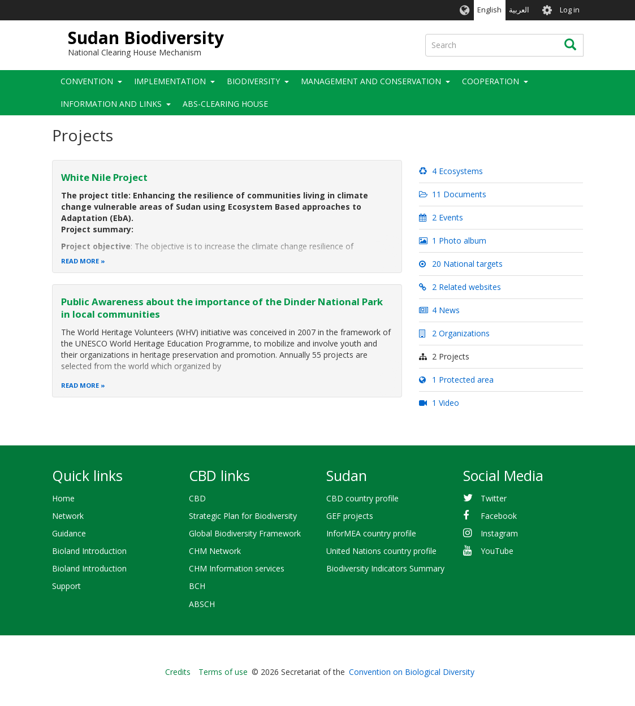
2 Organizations (454, 333)
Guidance (69, 533)
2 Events (441, 217)
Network (68, 515)
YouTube (497, 550)
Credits (178, 671)
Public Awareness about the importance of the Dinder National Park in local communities (222, 307)
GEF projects (349, 515)
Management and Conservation (371, 81)
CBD (197, 498)
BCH (197, 586)
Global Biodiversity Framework (245, 533)
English (489, 10)
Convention (87, 81)
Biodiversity (253, 81)
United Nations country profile (381, 550)
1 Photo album (452, 240)
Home (63, 498)
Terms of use (223, 671)
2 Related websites (459, 286)
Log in (570, 10)
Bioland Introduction (89, 550)
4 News (439, 310)
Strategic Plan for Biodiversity (243, 515)
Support (66, 586)
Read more (80, 261)
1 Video (439, 402)
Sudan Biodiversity (146, 37)
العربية (519, 10)
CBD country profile (362, 498)
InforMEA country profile (371, 533)
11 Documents (452, 194)
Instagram (499, 533)
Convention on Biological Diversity (411, 671)
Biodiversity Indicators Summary (385, 568)
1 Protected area (456, 379)
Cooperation (490, 81)
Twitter (494, 498)
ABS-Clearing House (225, 103)
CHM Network (215, 550)
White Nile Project (104, 177)
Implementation (170, 81)
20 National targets (460, 263)
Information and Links (111, 103)
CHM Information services (236, 568)
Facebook (499, 515)
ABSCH (202, 604)
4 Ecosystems (450, 171)
